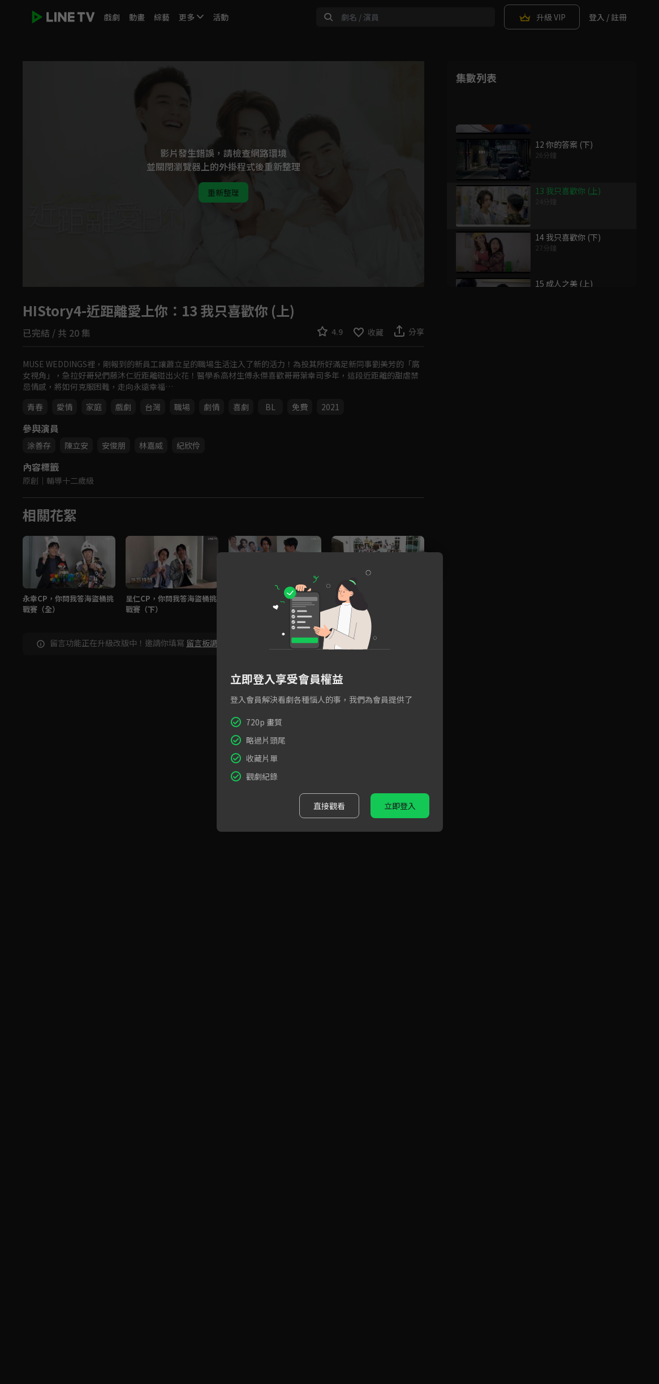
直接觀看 (329, 805)
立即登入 (400, 805)
